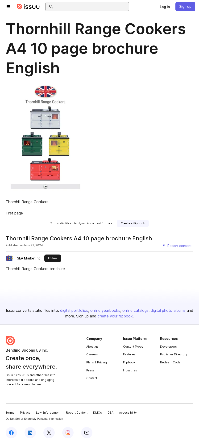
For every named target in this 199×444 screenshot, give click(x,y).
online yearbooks (105, 310)
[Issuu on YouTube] (86, 432)
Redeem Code (170, 362)
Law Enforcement (48, 412)
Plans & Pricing (96, 362)
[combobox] (91, 6)
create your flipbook (115, 316)
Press (90, 370)
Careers (92, 354)
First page (14, 213)
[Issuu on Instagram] (68, 432)
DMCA (97, 412)
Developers (168, 346)
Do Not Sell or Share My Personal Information (34, 418)
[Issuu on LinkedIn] (30, 432)
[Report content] (176, 246)
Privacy (25, 412)
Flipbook (129, 362)
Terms (10, 412)
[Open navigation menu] (8, 6)
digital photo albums (168, 310)
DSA (110, 412)
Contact (91, 378)
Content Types (133, 346)
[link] (165, 6)
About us (92, 346)
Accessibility (128, 412)
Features (129, 354)
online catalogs (135, 310)
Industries (130, 370)
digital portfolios (74, 310)
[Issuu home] (28, 6)
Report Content (76, 412)
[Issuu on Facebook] (11, 432)
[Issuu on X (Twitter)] (49, 432)
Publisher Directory (173, 354)
